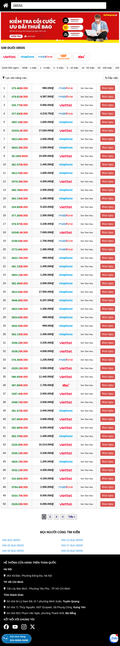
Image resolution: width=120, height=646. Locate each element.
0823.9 (20, 138)
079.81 (20, 96)
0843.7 (20, 257)
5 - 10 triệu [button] (72, 67)
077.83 (20, 113)
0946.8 (20, 300)
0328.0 (20, 503)
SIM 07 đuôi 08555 (72, 545)
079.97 (20, 223)
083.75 (20, 436)
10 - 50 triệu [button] (88, 67)
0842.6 (20, 325)
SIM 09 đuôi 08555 (72, 550)
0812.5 (20, 172)
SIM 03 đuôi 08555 (72, 540)
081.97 (20, 410)
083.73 (20, 198)
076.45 (20, 359)
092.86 (20, 427)
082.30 (20, 283)
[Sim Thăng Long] (5, 5)
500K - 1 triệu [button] (29, 67)
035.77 (20, 105)
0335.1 (20, 453)
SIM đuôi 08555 (11, 540)
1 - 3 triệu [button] (45, 67)
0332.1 (20, 469)
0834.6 (20, 317)
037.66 (20, 419)
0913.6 (20, 291)
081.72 (20, 266)
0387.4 (20, 393)
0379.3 (20, 181)
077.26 (20, 215)
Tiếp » (71, 516)
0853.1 (20, 274)
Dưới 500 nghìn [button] (10, 67)
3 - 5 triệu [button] (58, 67)
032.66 (20, 478)
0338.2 (20, 351)
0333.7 (20, 495)
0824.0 (20, 308)
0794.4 (20, 486)
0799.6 (20, 240)
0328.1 (20, 368)
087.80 (20, 385)
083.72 (20, 334)
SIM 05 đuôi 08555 (13, 545)
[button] (9, 56)
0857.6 (20, 121)
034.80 (20, 206)
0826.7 (20, 461)
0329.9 (20, 444)
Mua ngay (107, 88)
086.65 (20, 376)
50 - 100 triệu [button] (105, 67)
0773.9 (20, 249)
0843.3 (20, 147)
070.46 (20, 88)
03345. (20, 232)
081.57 (20, 164)
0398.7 (20, 402)
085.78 (20, 189)
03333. (20, 130)
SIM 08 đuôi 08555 (13, 550)
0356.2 (20, 342)
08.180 (20, 155)
